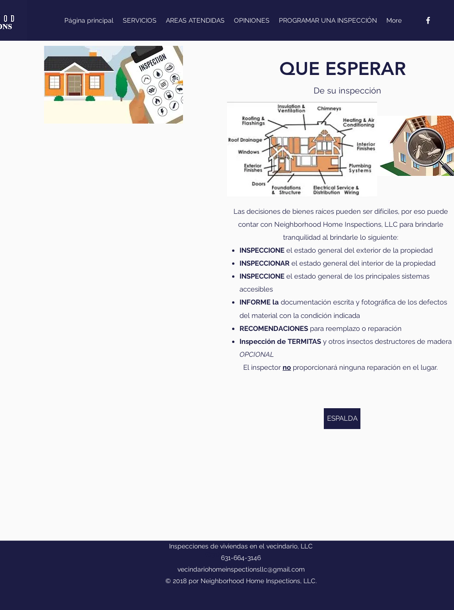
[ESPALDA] (342, 418)
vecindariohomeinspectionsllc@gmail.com (241, 569)
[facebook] (428, 20)
